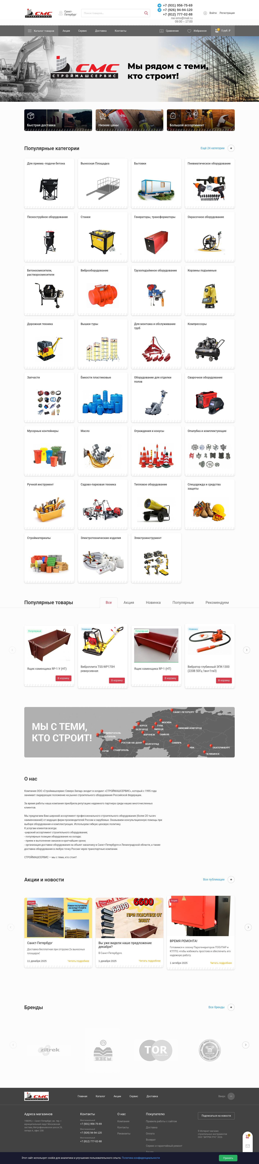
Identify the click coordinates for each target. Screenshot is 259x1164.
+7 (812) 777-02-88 (177, 14)
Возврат (151, 1139)
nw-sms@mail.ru (181, 18)
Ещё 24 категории (218, 148)
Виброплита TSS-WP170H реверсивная (98, 669)
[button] (10, 68)
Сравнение (172, 30)
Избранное (200, 30)
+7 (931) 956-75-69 (177, 5)
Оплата (150, 1133)
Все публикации (219, 879)
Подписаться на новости (216, 1115)
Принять (228, 1158)
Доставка (100, 30)
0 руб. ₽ (222, 30)
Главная (82, 1096)
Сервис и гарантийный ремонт (164, 1145)
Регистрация (227, 13)
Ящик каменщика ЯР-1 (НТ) (152, 668)
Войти (213, 13)
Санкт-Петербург (70, 13)
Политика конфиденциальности (141, 1157)
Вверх (221, 1096)
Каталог (100, 1096)
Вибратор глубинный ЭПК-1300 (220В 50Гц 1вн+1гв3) (209, 669)
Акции (66, 30)
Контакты (120, 30)
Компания (123, 1121)
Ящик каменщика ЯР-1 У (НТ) (47, 668)
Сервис (82, 30)
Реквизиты (123, 1133)
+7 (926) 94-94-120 (177, 10)
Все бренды (221, 1007)
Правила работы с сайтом (161, 1121)
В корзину (63, 678)
